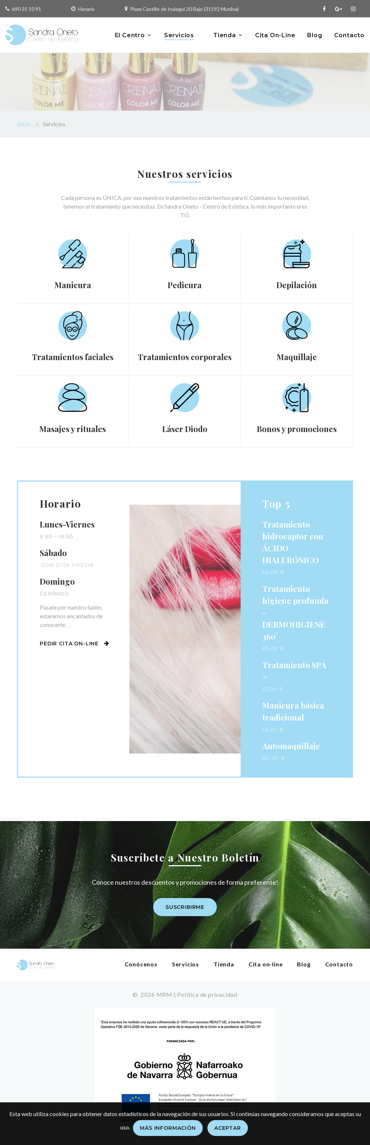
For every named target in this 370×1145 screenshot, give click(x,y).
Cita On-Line (275, 35)
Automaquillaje (291, 745)
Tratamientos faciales (72, 356)
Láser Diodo (184, 428)
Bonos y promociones (297, 428)
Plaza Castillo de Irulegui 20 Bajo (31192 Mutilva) (184, 9)
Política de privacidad (207, 994)
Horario (86, 9)
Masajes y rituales (72, 428)
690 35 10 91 (26, 9)
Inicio (24, 123)
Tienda (224, 35)
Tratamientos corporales (185, 356)
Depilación (296, 284)
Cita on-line (266, 964)
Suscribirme (185, 907)
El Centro (130, 35)
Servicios (179, 35)
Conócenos (141, 964)
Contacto (349, 35)
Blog (314, 35)
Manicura (73, 284)
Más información (168, 1128)
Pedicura (185, 284)
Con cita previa (67, 565)
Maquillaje (297, 356)
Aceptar (227, 1128)
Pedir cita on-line (74, 643)
